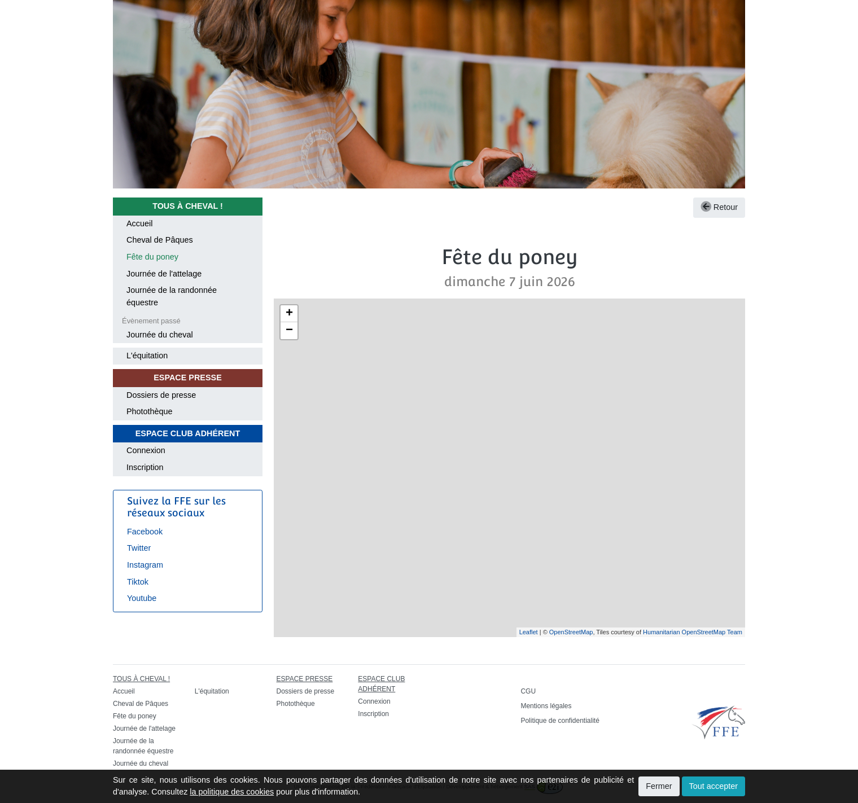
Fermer (659, 786)
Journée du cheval (159, 334)
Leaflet (528, 632)
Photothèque (149, 411)
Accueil (139, 223)
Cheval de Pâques (159, 239)
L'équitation (147, 355)
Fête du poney (152, 256)
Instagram (145, 564)
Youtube (141, 598)
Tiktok (137, 581)
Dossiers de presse (161, 395)
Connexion (145, 450)
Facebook (145, 531)
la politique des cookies (232, 791)
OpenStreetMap (571, 632)
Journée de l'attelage (164, 273)
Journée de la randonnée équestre (171, 296)
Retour (719, 207)
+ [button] (289, 313)
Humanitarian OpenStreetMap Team (692, 632)
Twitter (139, 547)
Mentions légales (545, 706)
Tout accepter (713, 786)
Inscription (145, 467)
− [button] (289, 330)
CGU (528, 691)
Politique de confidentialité (559, 721)
